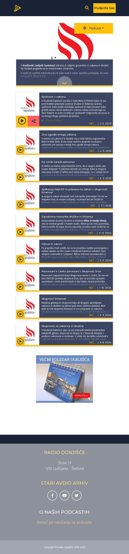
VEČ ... (92, 151)
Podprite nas (104, 8)
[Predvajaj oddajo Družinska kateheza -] (22, 121)
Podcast (92, 28)
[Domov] (18, 8)
